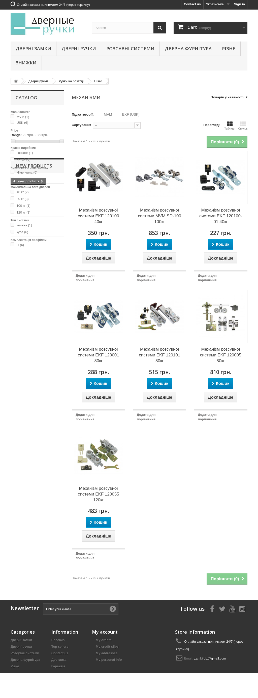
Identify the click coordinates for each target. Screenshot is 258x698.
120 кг (23, 212)
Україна (25, 179)
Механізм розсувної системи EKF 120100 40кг (98, 216)
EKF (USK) (131, 114)
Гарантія (58, 666)
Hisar (98, 81)
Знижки (26, 63)
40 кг (23, 192)
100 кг (23, 206)
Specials (58, 640)
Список (242, 125)
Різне (228, 49)
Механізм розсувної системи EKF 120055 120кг (98, 494)
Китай (23, 159)
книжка (24, 225)
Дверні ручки (78, 49)
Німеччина (27, 172)
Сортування (81, 125)
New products (34, 264)
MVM (23, 117)
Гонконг (25, 153)
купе (22, 232)
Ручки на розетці (71, 81)
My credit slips (107, 646)
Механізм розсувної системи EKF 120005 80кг (220, 355)
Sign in (239, 4)
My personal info (109, 660)
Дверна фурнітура (188, 49)
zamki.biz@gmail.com (210, 658)
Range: (16, 135)
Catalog (26, 98)
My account (105, 632)
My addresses (106, 653)
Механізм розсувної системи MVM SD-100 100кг (159, 216)
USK (22, 123)
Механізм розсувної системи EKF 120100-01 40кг (220, 216)
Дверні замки (33, 49)
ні (20, 245)
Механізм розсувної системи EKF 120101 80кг (159, 355)
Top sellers (60, 646)
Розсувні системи (130, 49)
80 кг (23, 199)
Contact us (192, 4)
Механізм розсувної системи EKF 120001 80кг (98, 355)
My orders (103, 640)
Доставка (59, 660)
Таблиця (229, 125)
